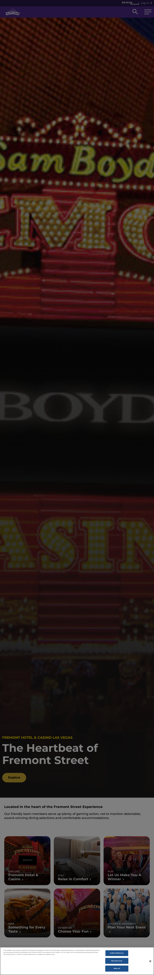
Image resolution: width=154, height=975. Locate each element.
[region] (77, 961)
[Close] (150, 961)
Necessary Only (116, 961)
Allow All (117, 968)
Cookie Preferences (117, 953)
